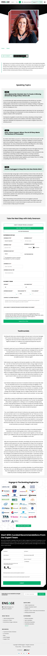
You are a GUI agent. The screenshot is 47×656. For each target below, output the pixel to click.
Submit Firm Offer (23, 321)
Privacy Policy (18, 647)
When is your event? (7, 560)
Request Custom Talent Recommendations (35, 611)
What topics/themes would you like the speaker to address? (13, 573)
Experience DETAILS (8, 270)
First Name (5, 552)
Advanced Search (26, 2)
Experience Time (7, 244)
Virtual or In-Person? (27, 560)
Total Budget (35, 291)
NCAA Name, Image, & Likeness (10, 623)
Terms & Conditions (26, 647)
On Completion (28, 284)
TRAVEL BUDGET (21, 291)
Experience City (7, 263)
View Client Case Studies (23, 526)
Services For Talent (7, 621)
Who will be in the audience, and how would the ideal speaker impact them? (16, 577)
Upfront (6, 284)
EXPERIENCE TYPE (7, 238)
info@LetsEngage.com (8, 607)
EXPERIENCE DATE (28, 238)
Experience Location (29, 244)
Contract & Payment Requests (11, 297)
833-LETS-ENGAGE (7, 609)
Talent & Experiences (29, 606)
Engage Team (6, 639)
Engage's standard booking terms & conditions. (16, 318)
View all (26, 626)
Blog (4, 636)
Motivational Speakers (30, 623)
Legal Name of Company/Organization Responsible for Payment (19, 307)
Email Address (6, 556)
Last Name (26, 552)
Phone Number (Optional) (29, 556)
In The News (6, 634)
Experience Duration (8, 251)
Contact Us (27, 609)
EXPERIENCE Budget (8, 291)
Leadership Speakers (29, 624)
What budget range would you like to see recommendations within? (11, 565)
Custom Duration (28, 254)
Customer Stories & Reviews (9, 632)
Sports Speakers (28, 621)
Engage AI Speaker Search (31, 607)
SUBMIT (12, 584)
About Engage (6, 638)
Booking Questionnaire (30, 613)
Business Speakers (29, 619)
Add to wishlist (7, 56)
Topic (6, 92)
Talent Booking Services (8, 619)
